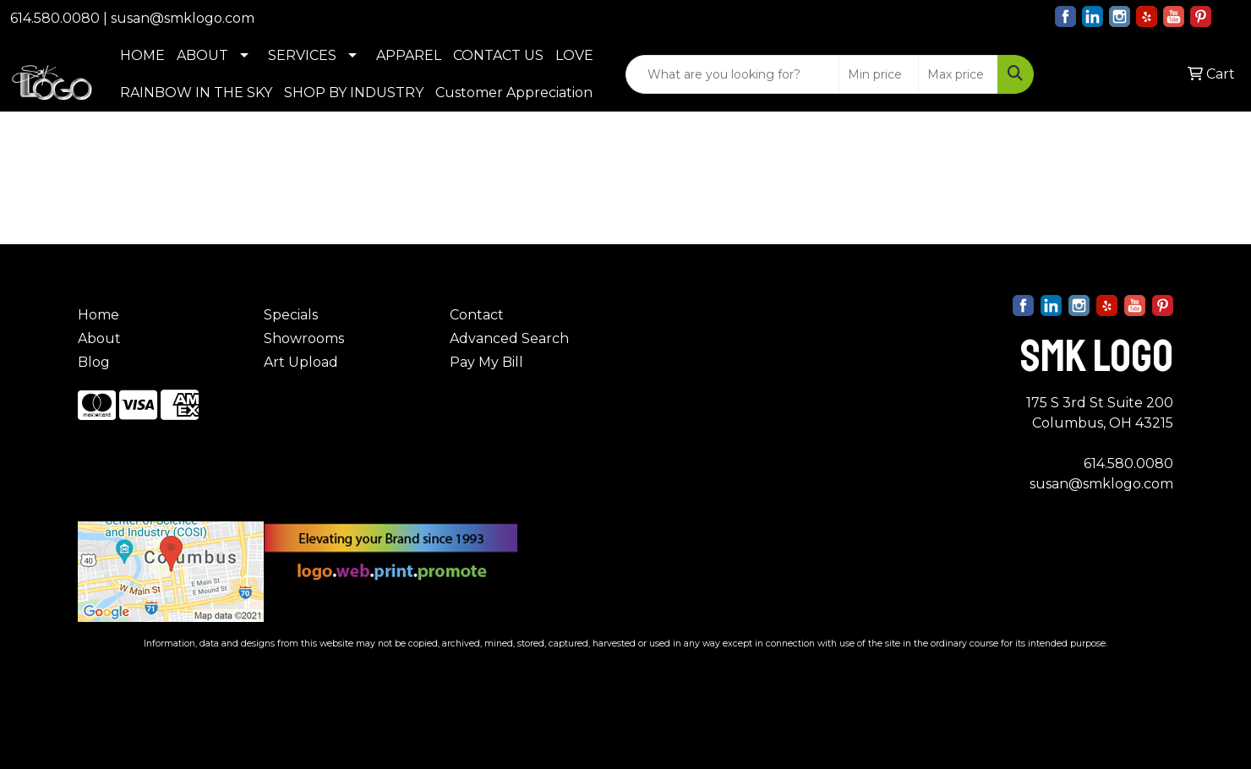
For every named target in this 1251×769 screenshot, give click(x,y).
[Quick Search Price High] (958, 74)
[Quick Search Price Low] (879, 74)
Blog (94, 362)
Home (98, 315)
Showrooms (304, 338)
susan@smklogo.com (182, 18)
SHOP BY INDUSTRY (353, 93)
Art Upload (301, 362)
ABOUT (202, 55)
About (99, 338)
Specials (291, 315)
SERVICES (302, 55)
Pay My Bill (486, 362)
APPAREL (408, 55)
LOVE (574, 55)
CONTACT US (498, 55)
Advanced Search (509, 338)
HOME (142, 55)
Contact (477, 315)
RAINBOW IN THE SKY (196, 93)
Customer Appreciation (514, 93)
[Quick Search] (732, 74)
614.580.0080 (55, 18)
